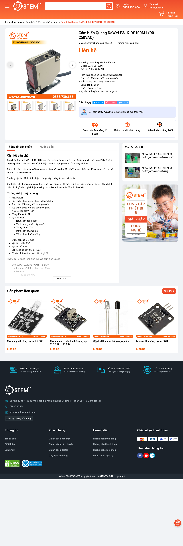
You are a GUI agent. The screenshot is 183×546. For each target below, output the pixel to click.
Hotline (131, 6)
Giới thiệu (10, 444)
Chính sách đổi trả (58, 450)
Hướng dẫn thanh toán (105, 444)
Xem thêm (169, 291)
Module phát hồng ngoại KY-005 (25, 341)
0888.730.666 (16, 406)
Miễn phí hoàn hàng (163, 370)
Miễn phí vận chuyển (30, 370)
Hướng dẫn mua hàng (104, 438)
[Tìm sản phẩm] (79, 6)
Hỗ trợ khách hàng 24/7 (119, 370)
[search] (109, 6)
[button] (72, 65)
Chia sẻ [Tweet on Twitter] (123, 102)
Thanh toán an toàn (74, 370)
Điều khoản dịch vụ (103, 455)
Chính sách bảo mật (59, 438)
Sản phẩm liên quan (23, 291)
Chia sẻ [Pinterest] (110, 102)
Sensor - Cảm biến (26, 22)
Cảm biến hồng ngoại (48, 22)
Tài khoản (156, 6)
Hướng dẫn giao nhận (104, 450)
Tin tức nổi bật (134, 147)
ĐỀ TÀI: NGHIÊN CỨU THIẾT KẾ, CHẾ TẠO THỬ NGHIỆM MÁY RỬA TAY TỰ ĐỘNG (158, 157)
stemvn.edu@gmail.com (22, 412)
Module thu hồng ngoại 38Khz (153, 341)
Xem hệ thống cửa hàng (18, 418)
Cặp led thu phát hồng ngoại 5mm (112, 341)
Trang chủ (10, 22)
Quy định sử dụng (58, 455)
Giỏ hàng (170, 14)
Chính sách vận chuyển (61, 444)
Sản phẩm (10, 450)
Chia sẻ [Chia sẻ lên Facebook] (98, 102)
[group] (41, 65)
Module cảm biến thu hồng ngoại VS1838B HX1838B (68, 343)
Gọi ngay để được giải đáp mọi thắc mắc (116, 112)
